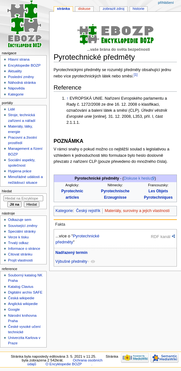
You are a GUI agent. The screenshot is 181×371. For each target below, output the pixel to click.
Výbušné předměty (71, 261)
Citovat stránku (20, 254)
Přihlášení (166, 2)
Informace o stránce (24, 248)
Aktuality (15, 71)
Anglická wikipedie (23, 304)
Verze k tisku (18, 237)
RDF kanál (160, 236)
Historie (138, 8)
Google (14, 309)
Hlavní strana (18, 59)
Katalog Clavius (20, 286)
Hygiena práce (19, 171)
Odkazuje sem (19, 220)
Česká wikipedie (21, 298)
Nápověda (16, 88)
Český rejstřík (88, 211)
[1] (135, 74)
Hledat (7, 191)
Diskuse (84, 8)
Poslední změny (21, 77)
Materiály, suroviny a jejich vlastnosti (137, 211)
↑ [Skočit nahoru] (67, 98)
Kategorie (64, 211)
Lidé (11, 109)
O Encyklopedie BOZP (63, 364)
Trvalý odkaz (18, 243)
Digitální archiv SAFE (25, 292)
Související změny (22, 226)
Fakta (60, 224)
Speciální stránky (22, 231)
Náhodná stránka (22, 82)
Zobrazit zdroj (113, 8)
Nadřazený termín (71, 252)
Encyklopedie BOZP (24, 65)
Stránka (63, 8)
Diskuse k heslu (137, 178)
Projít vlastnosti (20, 260)
